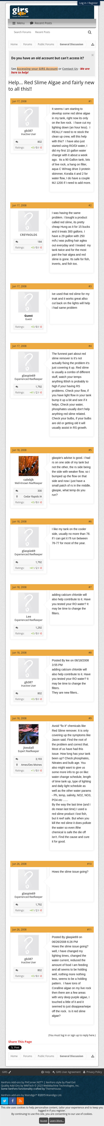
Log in (83, 3)
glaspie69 (28, 375)
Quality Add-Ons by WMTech (40, 1084)
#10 (89, 864)
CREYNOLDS (28, 235)
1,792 (39, 386)
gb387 (28, 131)
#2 (90, 205)
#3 (90, 286)
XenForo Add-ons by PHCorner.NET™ (22, 1080)
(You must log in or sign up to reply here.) (72, 1035)
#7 (90, 587)
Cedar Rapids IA (33, 496)
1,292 (39, 627)
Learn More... (57, 1120)
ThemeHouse (53, 1087)
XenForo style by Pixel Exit (61, 1080)
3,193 (39, 759)
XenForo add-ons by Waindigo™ (19, 1093)
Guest (28, 316)
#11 (89, 929)
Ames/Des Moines (31, 764)
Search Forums (22, 32)
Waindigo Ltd (53, 1093)
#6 (90, 521)
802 (40, 142)
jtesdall (28, 748)
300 (40, 490)
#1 (90, 101)
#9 (90, 718)
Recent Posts (42, 32)
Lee (28, 616)
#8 (90, 652)
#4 (90, 346)
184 (40, 241)
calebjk (28, 480)
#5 (90, 450)
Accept (43, 1120)
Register (93, 3)
